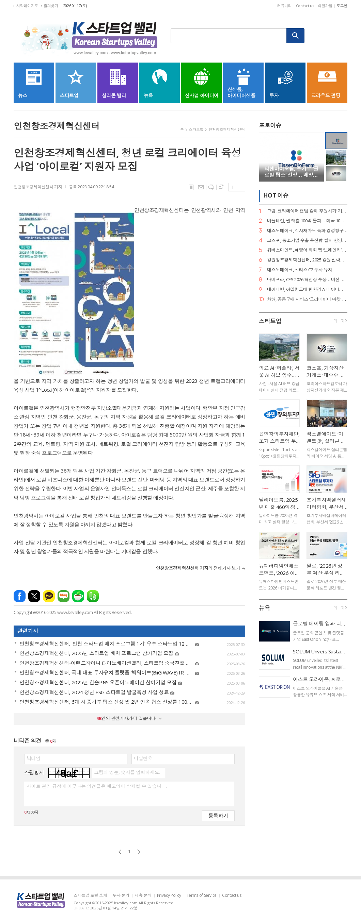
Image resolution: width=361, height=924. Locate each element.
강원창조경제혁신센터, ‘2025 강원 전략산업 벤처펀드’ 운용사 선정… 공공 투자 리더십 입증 (307, 260)
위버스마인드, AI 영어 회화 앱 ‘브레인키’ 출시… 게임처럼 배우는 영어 (307, 250)
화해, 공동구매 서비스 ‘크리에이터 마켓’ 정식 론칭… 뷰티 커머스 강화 (307, 299)
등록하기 (218, 815)
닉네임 (34, 758)
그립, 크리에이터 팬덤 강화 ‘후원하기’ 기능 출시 (307, 211)
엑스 (34, 596)
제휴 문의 (143, 895)
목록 (190, 187)
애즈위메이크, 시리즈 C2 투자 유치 (299, 270)
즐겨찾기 (51, 5)
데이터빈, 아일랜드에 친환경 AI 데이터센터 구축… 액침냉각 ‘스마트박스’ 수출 (307, 289)
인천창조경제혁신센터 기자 (38, 187)
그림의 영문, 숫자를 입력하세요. (127, 772)
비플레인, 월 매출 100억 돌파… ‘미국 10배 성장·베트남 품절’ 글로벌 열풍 (307, 221)
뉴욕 (264, 608)
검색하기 (295, 35)
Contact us (305, 5)
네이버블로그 (63, 596)
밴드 (93, 596)
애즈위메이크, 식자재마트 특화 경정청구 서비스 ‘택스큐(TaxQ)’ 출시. (307, 231)
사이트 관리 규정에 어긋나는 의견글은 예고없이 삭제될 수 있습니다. (97, 786)
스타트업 (196, 129)
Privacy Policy (169, 895)
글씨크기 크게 (233, 187)
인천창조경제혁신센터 (226, 129)
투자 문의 (120, 895)
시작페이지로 (27, 5)
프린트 (211, 187)
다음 (139, 852)
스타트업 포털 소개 (90, 895)
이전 (120, 852)
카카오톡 (49, 596)
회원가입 (325, 5)
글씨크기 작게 (241, 187)
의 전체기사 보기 (198, 568)
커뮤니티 (284, 5)
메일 (201, 187)
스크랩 (221, 187)
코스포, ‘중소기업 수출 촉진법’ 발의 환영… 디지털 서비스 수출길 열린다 (307, 240)
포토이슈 (270, 125)
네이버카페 (78, 596)
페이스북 (20, 596)
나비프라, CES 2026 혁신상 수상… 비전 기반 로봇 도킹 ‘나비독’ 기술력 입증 (307, 280)
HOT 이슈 (275, 196)
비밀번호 (143, 758)
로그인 (341, 5)
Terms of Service (202, 895)
